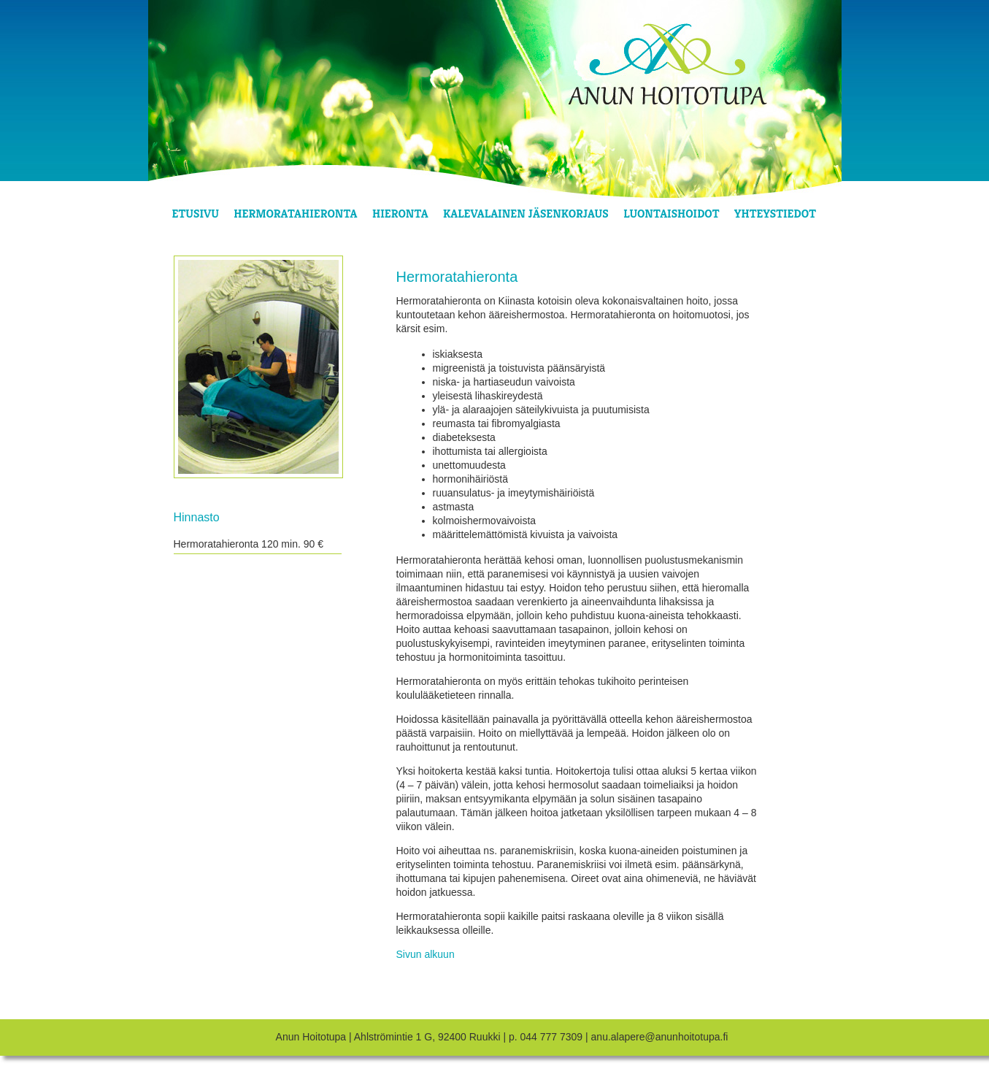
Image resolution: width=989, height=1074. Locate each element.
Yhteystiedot (775, 213)
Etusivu (195, 213)
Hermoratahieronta (295, 213)
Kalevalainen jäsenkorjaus (526, 213)
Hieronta (400, 213)
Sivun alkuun (425, 954)
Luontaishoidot (671, 213)
